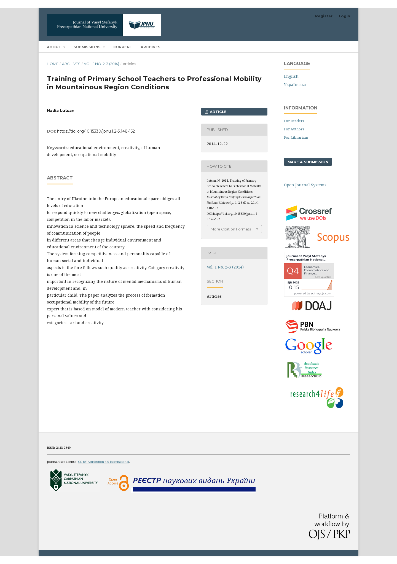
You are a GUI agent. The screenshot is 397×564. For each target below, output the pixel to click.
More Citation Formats (231, 229)
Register (323, 16)
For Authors (294, 129)
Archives (150, 47)
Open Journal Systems (305, 184)
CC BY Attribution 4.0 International (103, 462)
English (291, 76)
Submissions (88, 47)
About (54, 47)
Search (337, 46)
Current (122, 47)
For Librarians (296, 137)
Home (52, 63)
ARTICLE (218, 111)
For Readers (294, 120)
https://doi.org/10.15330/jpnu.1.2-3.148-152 (96, 131)
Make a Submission (308, 162)
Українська (295, 84)
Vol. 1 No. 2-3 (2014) (101, 63)
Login (344, 16)
